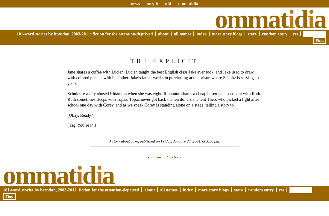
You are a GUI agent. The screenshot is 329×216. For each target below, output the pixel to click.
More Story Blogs (227, 34)
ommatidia (188, 3)
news (135, 3)
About (163, 34)
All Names (182, 34)
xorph (152, 3)
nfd (168, 3)
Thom (156, 157)
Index (201, 34)
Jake (134, 141)
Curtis (172, 157)
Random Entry (274, 34)
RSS (295, 34)
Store (252, 34)
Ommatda (270, 19)
